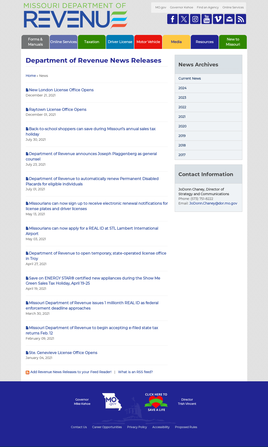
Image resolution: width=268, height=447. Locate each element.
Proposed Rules (186, 427)
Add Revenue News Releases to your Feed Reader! (69, 372)
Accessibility (161, 427)
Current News (189, 78)
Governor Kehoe (181, 7)
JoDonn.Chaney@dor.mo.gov (213, 203)
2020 (182, 126)
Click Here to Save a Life (156, 402)
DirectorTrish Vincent (187, 402)
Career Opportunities (107, 427)
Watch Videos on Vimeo (218, 19)
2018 (182, 145)
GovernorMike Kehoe (82, 402)
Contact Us (79, 427)
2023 (182, 98)
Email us (229, 19)
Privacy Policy (137, 427)
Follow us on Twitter (184, 19)
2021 (181, 117)
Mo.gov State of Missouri (112, 402)
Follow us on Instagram (195, 19)
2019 (182, 136)
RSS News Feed (241, 19)
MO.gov (160, 7)
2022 (182, 107)
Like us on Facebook (172, 19)
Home (31, 76)
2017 (181, 155)
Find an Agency (208, 7)
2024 (182, 88)
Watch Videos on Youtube (207, 19)
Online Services (233, 7)
